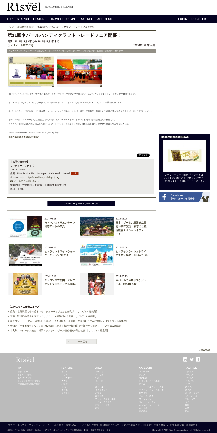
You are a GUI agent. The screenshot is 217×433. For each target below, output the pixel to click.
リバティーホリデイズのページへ (81, 203)
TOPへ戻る (81, 341)
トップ (10, 26)
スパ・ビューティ (147, 402)
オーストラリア (192, 393)
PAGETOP (205, 350)
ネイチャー (144, 371)
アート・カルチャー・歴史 (151, 387)
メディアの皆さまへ (131, 425)
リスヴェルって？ (17, 425)
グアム (65, 390)
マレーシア (190, 399)
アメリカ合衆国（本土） (106, 399)
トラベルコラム (25, 375)
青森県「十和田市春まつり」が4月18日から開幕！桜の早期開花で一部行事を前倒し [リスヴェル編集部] (66, 325)
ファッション (145, 399)
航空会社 (143, 393)
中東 (97, 378)
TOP (10, 19)
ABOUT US (104, 19)
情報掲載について (109, 425)
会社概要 (59, 425)
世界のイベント (25, 378)
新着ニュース (24, 371)
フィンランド (191, 381)
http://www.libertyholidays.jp (41, 177)
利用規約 (190, 425)
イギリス (189, 378)
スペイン (189, 387)
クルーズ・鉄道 (146, 396)
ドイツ (188, 384)
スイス (188, 390)
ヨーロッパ (100, 371)
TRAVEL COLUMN (63, 19)
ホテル (142, 384)
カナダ (65, 381)
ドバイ (65, 371)
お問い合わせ (73, 425)
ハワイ (65, 375)
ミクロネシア (101, 390)
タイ (187, 402)
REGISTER (198, 19)
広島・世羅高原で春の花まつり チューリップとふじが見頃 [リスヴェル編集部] (53, 311)
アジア (98, 384)
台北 (64, 387)
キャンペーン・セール (149, 405)
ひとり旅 (143, 408)
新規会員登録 (177, 425)
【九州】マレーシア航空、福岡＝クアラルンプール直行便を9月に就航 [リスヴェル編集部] (59, 330)
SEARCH (23, 19)
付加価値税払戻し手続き (29, 384)
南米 (97, 408)
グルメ (142, 375)
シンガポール (68, 378)
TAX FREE (86, 19)
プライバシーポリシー (40, 425)
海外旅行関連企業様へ (156, 425)
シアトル (66, 393)
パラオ (65, 384)
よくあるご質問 (90, 425)
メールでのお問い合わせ (27, 181)
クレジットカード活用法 (29, 381)
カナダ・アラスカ (103, 402)
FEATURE (39, 19)
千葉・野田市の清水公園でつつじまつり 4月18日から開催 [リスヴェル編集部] (53, 316)
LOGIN (182, 19)
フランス (189, 375)
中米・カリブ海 (102, 405)
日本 (187, 411)
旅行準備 (143, 411)
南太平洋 (99, 396)
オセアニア (100, 387)
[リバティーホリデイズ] (20, 45)
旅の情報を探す (25, 26)
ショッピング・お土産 (149, 381)
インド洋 (99, 381)
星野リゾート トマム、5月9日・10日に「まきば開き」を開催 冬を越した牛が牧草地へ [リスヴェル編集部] (68, 321)
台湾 (187, 408)
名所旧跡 (143, 378)
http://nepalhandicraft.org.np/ (23, 136)
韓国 (187, 405)
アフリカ (99, 375)
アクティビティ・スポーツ (151, 390)
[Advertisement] (184, 81)
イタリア (189, 371)
